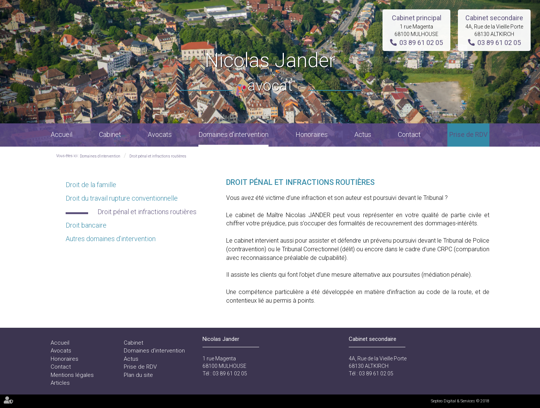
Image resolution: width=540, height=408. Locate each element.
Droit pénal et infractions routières (157, 156)
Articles (60, 383)
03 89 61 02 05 (421, 42)
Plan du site (138, 375)
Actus (362, 134)
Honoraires (312, 134)
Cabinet (110, 134)
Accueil (61, 134)
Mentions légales (72, 375)
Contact (409, 134)
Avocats (160, 134)
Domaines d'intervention (233, 134)
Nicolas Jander (270, 72)
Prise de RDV (468, 134)
